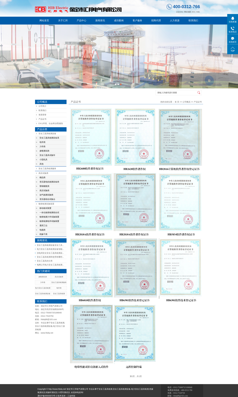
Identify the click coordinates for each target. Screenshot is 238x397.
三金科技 (71, 396)
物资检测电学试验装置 (49, 221)
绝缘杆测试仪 (52, 392)
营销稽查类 (44, 186)
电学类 (42, 142)
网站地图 (187, 12)
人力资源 (174, 20)
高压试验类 (43, 173)
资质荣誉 (42, 115)
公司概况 (186, 102)
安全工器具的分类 (45, 261)
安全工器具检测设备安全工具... (50, 245)
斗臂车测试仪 (64, 392)
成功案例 (119, 20)
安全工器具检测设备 (47, 134)
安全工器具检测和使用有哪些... (50, 257)
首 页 (177, 102)
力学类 (42, 147)
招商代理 (156, 20)
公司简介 (42, 106)
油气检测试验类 (46, 195)
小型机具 (43, 160)
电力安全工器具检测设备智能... (50, 249)
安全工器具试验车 (47, 155)
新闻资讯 (100, 20)
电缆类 (42, 230)
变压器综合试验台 (47, 199)
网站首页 (44, 20)
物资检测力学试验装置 (49, 217)
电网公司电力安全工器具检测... (50, 265)
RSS (193, 12)
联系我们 (193, 20)
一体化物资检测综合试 (49, 213)
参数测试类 (44, 151)
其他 (41, 164)
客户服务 (137, 20)
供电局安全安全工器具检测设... (50, 253)
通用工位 (43, 226)
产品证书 (42, 119)
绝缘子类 (43, 234)
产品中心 (81, 20)
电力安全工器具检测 (42, 288)
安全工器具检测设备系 (49, 138)
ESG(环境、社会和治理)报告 (51, 123)
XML (198, 12)
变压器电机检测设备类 (49, 182)
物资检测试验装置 (46, 204)
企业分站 (179, 12)
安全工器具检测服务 (47, 169)
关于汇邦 (63, 20)
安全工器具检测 (59, 294)
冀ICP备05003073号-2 (47, 396)
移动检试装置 (45, 208)
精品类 (42, 178)
